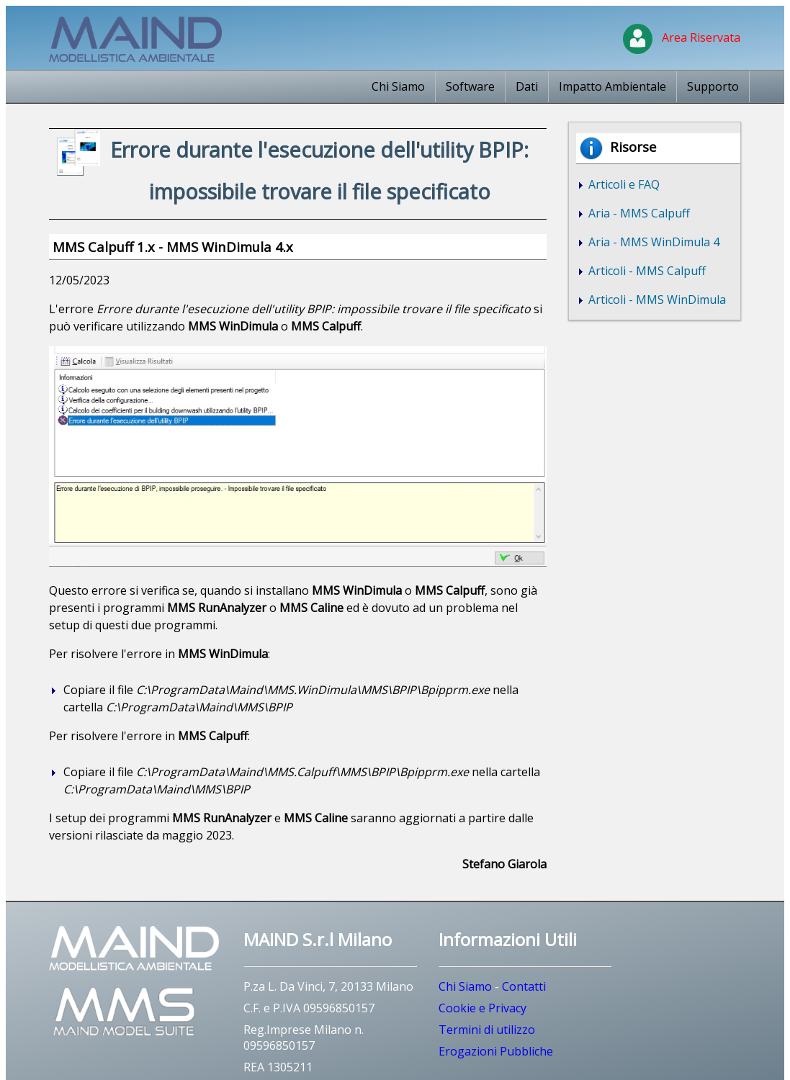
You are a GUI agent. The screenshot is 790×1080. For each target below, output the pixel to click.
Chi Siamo (398, 86)
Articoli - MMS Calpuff (645, 271)
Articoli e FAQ (622, 184)
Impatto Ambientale (612, 86)
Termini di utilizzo (487, 1030)
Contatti (524, 986)
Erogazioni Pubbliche (496, 1051)
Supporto (713, 86)
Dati (527, 86)
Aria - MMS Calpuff (637, 213)
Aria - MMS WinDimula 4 (652, 242)
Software (470, 86)
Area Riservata (681, 37)
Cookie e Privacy (482, 1008)
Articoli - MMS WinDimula (655, 299)
